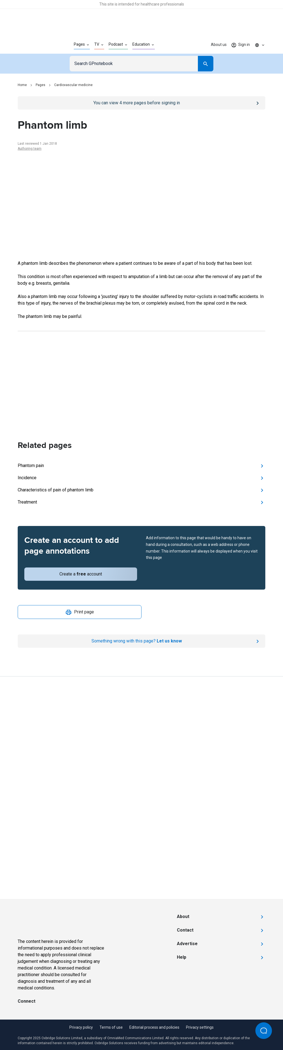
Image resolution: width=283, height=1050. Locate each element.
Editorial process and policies (154, 1027)
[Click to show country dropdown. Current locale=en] (259, 45)
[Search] (205, 63)
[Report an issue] (141, 641)
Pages (40, 85)
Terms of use (111, 1027)
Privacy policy (81, 1027)
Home (22, 85)
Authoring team (29, 149)
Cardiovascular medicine (73, 85)
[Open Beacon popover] (263, 1030)
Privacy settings (200, 1027)
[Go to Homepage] (37, 45)
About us (219, 44)
